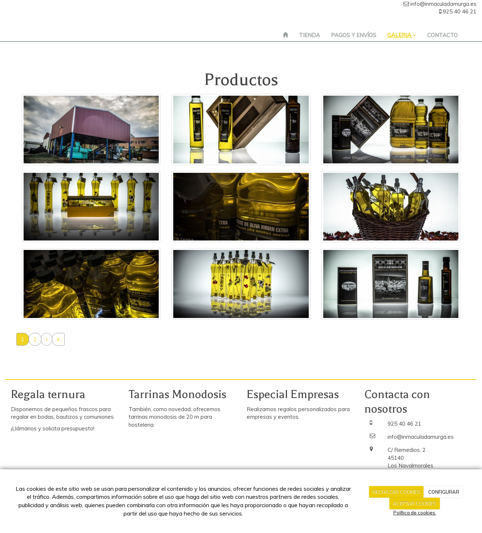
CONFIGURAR (443, 492)
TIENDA (309, 35)
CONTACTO (442, 35)
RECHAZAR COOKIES (396, 492)
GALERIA (401, 35)
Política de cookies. (414, 513)
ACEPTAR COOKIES (414, 503)
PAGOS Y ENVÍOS (353, 35)
